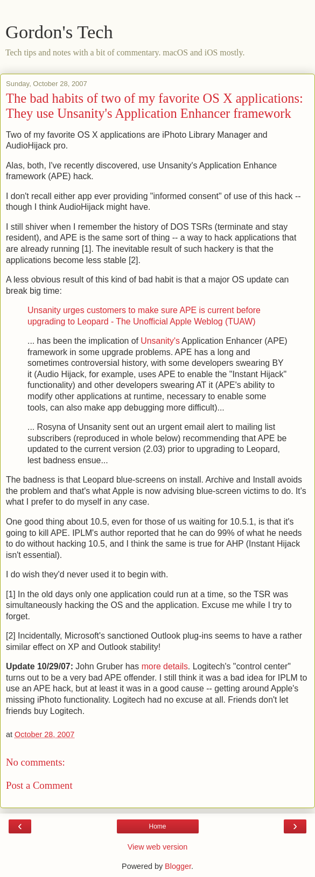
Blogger (178, 866)
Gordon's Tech (59, 32)
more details (165, 666)
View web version (158, 847)
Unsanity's (160, 340)
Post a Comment (39, 785)
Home (157, 826)
